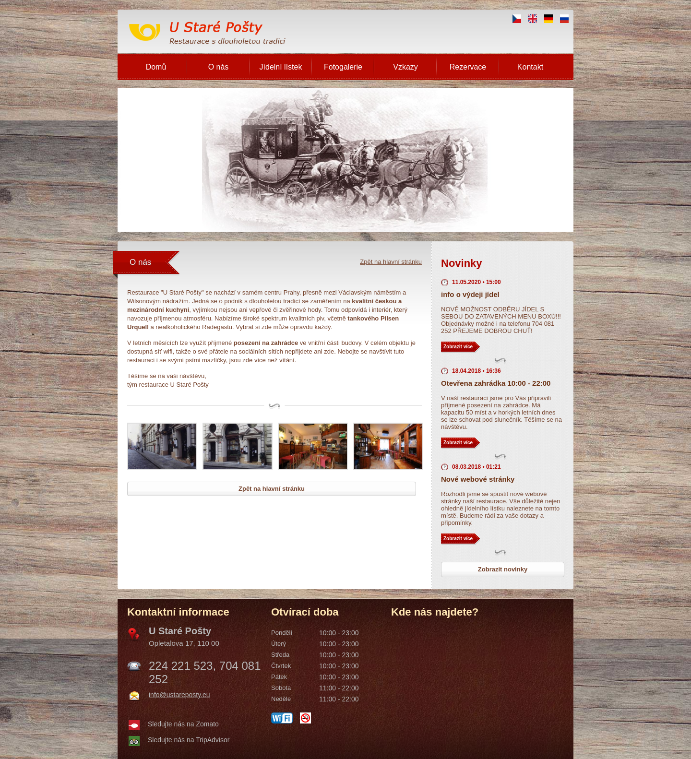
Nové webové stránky (477, 479)
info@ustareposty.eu (179, 695)
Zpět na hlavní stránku (391, 261)
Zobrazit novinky (502, 569)
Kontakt (530, 67)
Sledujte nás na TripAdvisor (188, 740)
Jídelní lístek (281, 67)
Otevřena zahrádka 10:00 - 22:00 (495, 383)
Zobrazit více (458, 346)
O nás (218, 67)
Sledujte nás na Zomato (183, 724)
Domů (156, 67)
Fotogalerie (343, 67)
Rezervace (468, 67)
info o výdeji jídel (470, 294)
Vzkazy (405, 67)
